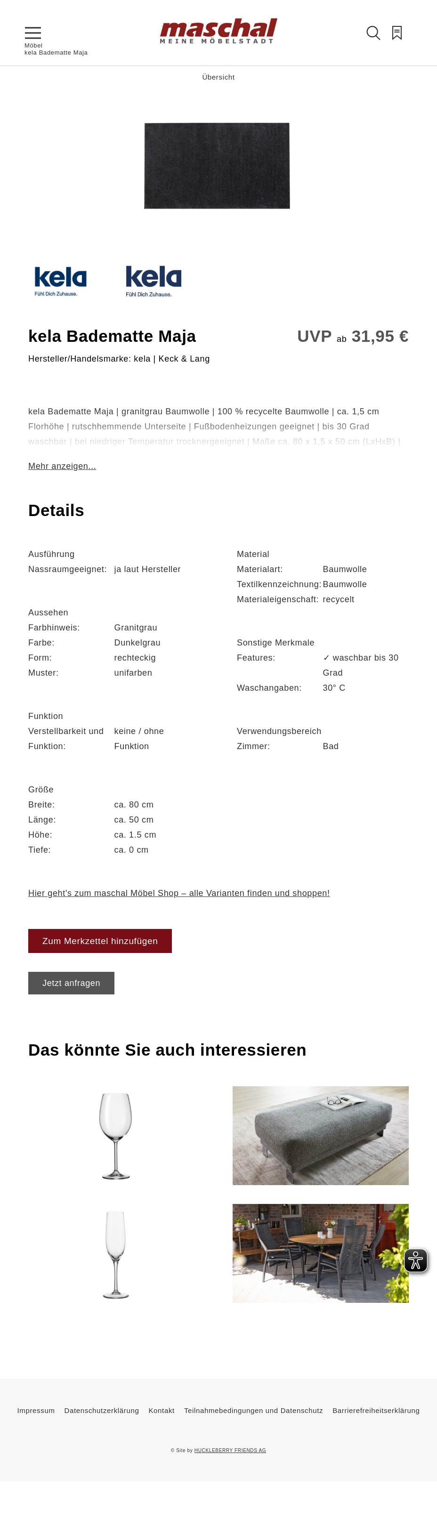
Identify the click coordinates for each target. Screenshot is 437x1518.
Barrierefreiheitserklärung (376, 1410)
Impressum (36, 1410)
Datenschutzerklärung (102, 1410)
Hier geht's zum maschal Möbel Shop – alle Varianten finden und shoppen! (179, 893)
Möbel (33, 45)
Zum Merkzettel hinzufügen (100, 941)
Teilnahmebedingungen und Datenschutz (253, 1410)
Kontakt (161, 1410)
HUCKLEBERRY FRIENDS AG (230, 1450)
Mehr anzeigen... (62, 466)
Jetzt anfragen (71, 983)
